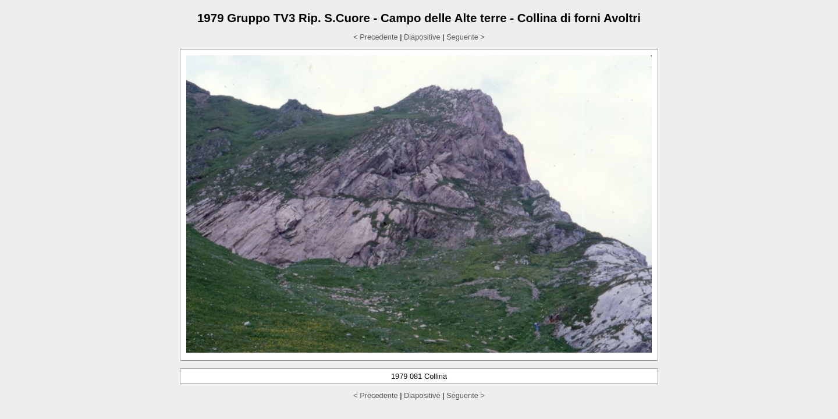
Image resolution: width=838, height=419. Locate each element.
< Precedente (375, 37)
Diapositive (422, 37)
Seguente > (465, 37)
